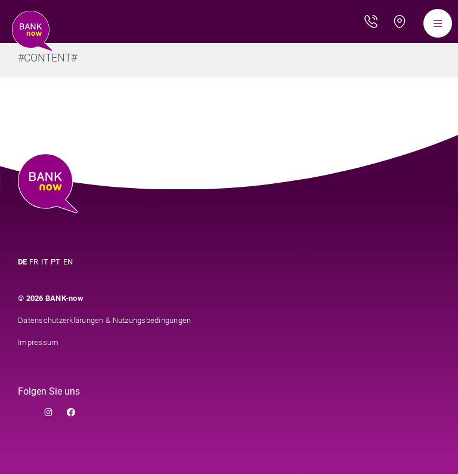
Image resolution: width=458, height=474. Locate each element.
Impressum (38, 342)
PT (56, 261)
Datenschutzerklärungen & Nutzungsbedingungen (104, 320)
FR (34, 261)
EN (68, 261)
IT (45, 261)
